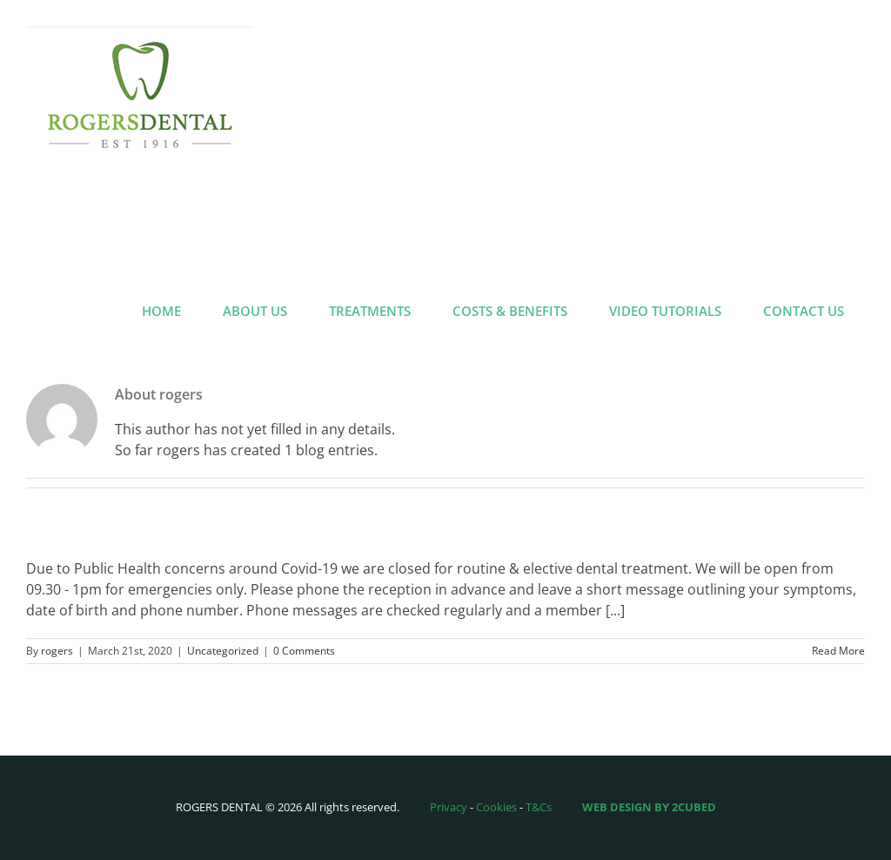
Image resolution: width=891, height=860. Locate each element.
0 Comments (304, 650)
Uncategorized (222, 650)
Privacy (448, 807)
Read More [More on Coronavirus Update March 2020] (838, 650)
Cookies (496, 807)
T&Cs (539, 807)
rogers (57, 650)
